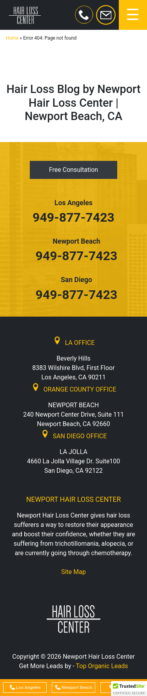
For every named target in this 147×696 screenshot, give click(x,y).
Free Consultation (73, 169)
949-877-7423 (73, 217)
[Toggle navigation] (133, 15)
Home (12, 38)
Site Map (73, 572)
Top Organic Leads (102, 666)
